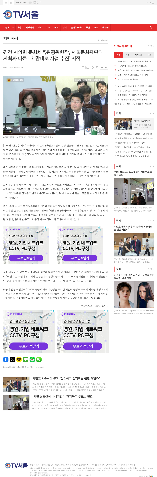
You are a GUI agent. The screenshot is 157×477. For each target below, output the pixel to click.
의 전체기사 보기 (93, 305)
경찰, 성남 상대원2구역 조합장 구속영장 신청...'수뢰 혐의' (136, 104)
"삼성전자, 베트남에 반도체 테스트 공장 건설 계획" (136, 66)
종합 (20, 27)
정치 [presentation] (149, 54)
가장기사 (123, 46)
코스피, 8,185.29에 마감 (128, 79)
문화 (118, 269)
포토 (96, 27)
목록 (83, 67)
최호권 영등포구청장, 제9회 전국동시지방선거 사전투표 (136, 99)
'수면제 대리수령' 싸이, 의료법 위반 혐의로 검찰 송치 (134, 151)
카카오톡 (19, 359)
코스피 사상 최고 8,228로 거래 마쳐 (133, 75)
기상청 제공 (35, 4)
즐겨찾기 (11, 2)
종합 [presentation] (118, 54)
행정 (40, 27)
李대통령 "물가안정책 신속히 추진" (130, 142)
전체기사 (9, 27)
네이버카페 (32, 359)
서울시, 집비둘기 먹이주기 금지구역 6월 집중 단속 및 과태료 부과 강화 (136, 91)
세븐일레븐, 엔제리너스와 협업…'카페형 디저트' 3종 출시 (136, 86)
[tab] (118, 55)
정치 (56, 27)
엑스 (12, 359)
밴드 (39, 359)
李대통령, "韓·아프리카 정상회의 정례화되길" (134, 133)
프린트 (92, 67)
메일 (87, 67)
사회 (48, 27)
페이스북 (5, 359)
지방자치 (30, 27)
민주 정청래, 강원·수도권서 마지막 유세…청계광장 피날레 (134, 156)
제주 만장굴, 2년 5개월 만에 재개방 (132, 95)
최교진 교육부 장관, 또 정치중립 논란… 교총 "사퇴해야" (134, 138)
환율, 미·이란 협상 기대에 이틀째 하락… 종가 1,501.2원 (136, 70)
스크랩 (97, 67)
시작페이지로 (5, 2)
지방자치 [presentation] (138, 54)
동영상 (105, 27)
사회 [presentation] (127, 54)
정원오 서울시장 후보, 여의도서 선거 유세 (133, 147)
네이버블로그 (25, 359)
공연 (88, 27)
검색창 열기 (151, 27)
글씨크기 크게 (102, 67)
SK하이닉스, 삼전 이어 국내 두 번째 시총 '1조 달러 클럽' (136, 61)
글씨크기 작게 (106, 67)
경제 (65, 27)
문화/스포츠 (76, 27)
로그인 (148, 2)
